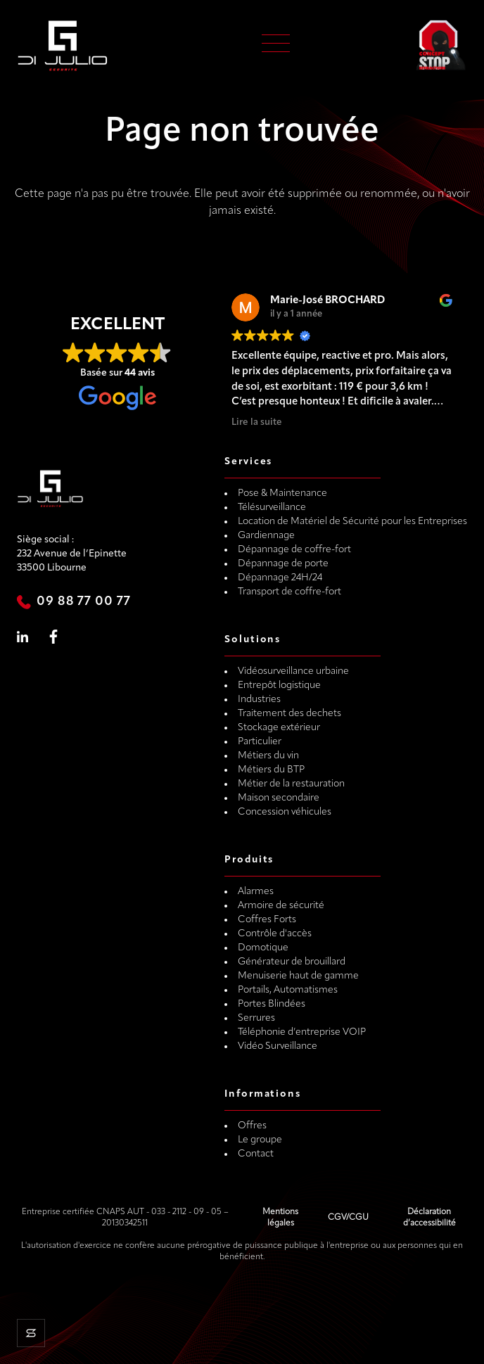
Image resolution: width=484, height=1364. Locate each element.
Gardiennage (266, 535)
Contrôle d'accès (275, 934)
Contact (256, 1154)
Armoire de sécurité (281, 905)
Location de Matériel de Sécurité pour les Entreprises (352, 521)
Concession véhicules (284, 812)
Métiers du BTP (271, 770)
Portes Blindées (271, 1004)
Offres (252, 1126)
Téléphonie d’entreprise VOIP (302, 1032)
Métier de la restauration (291, 784)
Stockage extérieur (279, 727)
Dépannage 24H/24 (280, 578)
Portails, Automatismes (288, 990)
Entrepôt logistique (279, 685)
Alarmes (256, 891)
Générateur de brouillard (291, 962)
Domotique (263, 948)
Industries (259, 699)
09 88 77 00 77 (84, 601)
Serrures (256, 1018)
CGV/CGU (348, 1217)
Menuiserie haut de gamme (298, 976)
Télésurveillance (272, 507)
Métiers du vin (268, 756)
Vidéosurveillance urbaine (293, 671)
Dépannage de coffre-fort (294, 549)
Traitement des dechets (289, 713)
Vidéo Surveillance (277, 1046)
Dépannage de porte (283, 564)
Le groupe (260, 1140)
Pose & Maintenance (282, 493)
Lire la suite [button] (256, 422)
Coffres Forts (267, 919)
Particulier (259, 742)
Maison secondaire (278, 798)
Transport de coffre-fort (289, 592)
